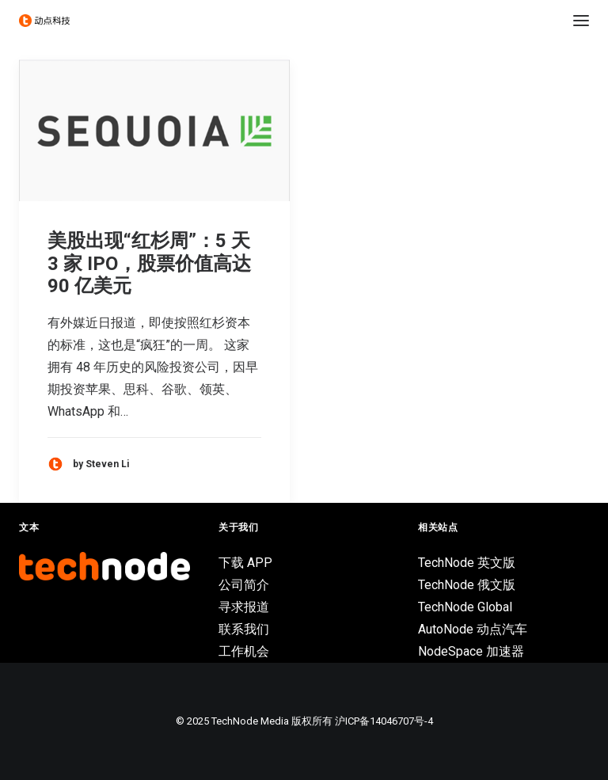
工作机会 (243, 651)
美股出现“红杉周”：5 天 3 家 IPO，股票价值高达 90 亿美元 (149, 264)
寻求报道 (243, 606)
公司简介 (243, 584)
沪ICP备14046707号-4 (384, 721)
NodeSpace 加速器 (471, 651)
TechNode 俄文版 (466, 584)
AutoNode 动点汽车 (472, 629)
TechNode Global (465, 606)
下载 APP (245, 562)
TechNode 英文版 (466, 562)
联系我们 (243, 629)
